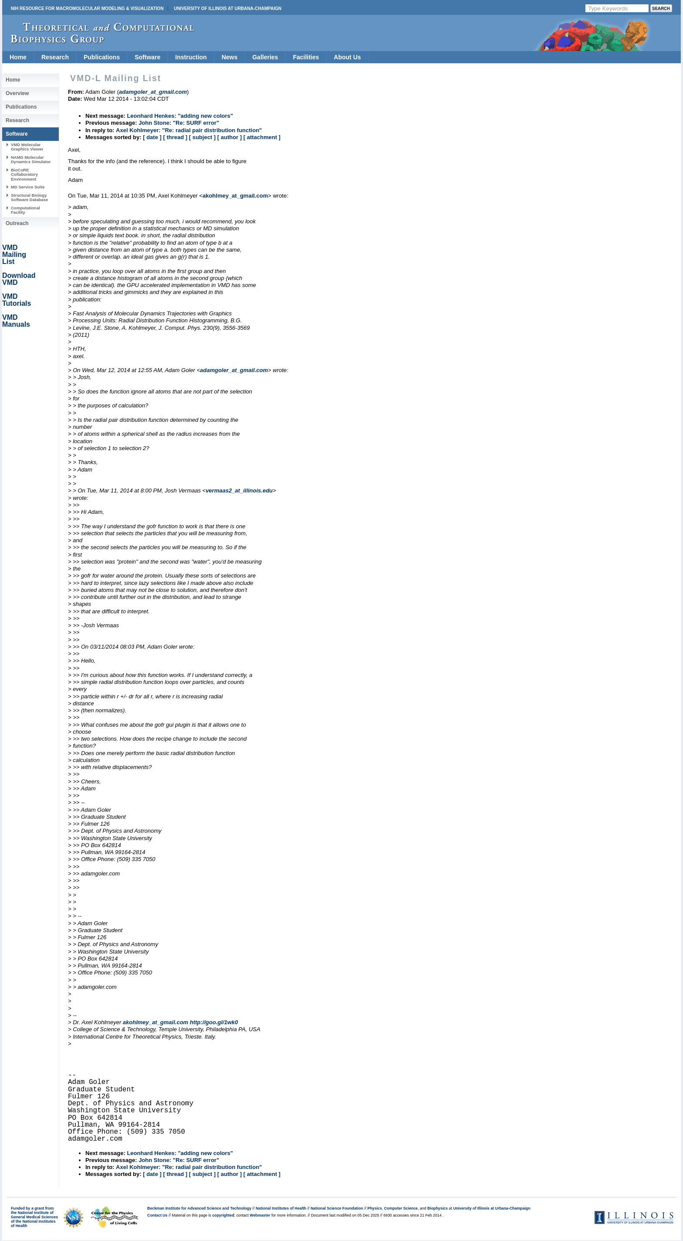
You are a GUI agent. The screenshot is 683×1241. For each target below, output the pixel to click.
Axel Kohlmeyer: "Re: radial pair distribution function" (189, 130)
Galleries (265, 57)
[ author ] (229, 137)
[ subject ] (202, 137)
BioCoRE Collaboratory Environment (24, 174)
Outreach (17, 223)
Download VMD (18, 279)
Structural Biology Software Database (29, 197)
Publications (102, 57)
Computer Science (401, 1208)
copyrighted (223, 1215)
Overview (17, 93)
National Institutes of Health (281, 1208)
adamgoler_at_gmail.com (234, 370)
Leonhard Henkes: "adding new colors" (180, 116)
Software (147, 57)
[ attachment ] (262, 137)
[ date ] (152, 137)
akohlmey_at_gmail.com (235, 195)
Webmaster (260, 1215)
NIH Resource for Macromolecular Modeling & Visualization (87, 8)
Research (55, 57)
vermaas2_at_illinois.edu (239, 490)
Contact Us (157, 1215)
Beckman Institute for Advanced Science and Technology (199, 1208)
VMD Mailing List (14, 254)
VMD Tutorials (16, 300)
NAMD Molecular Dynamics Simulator (31, 159)
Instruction (190, 57)
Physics (375, 1208)
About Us (347, 57)
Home (18, 57)
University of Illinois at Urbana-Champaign (227, 8)
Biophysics (437, 1208)
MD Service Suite (27, 187)
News (230, 57)
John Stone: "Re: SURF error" (179, 123)
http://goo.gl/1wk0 (214, 1022)
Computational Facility (25, 210)
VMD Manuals (16, 321)
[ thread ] (175, 137)
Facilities (306, 57)
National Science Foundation (337, 1208)
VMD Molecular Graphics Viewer (27, 146)
